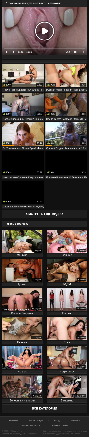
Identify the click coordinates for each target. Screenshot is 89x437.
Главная (13, 420)
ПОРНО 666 (75, 434)
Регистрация (36, 420)
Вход (57, 420)
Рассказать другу (30, 426)
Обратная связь (59, 426)
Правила (75, 420)
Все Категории (44, 408)
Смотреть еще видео (44, 214)
